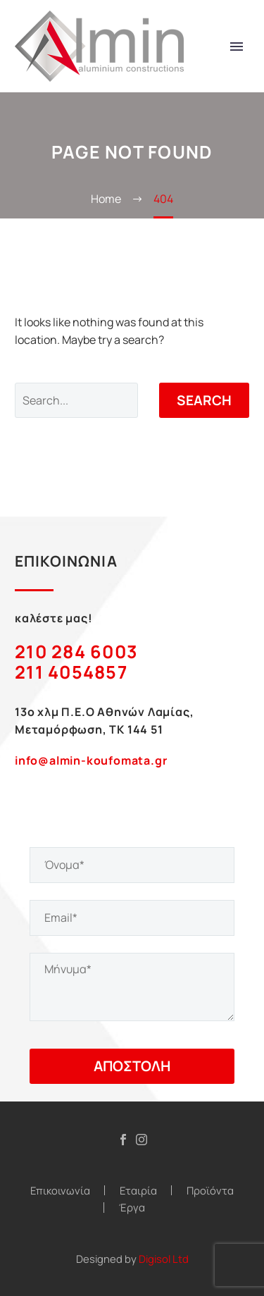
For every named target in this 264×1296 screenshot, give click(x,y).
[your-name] (132, 865)
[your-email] (132, 918)
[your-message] (132, 987)
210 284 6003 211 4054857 (76, 661)
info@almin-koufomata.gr (91, 760)
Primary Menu (236, 46)
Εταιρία (138, 1190)
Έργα (132, 1207)
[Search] (76, 400)
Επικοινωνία (60, 1190)
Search (204, 400)
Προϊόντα (210, 1190)
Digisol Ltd (164, 1259)
